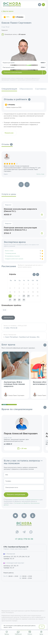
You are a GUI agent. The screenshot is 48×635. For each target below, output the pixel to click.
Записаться (8, 317)
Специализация (9, 89)
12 (37, 288)
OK (42, 626)
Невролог (8, 205)
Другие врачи (7, 11)
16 (24, 292)
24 (28, 296)
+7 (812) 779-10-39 (24, 539)
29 (19, 299)
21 (14, 296)
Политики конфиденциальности (28, 499)
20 (10, 296)
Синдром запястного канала (14, 258)
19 (37, 292)
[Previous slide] (21, 184)
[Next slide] (27, 184)
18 (33, 292)
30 (24, 299)
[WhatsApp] (17, 532)
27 (10, 299)
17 (28, 292)
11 (32, 288)
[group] (24, 164)
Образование (26, 89)
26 (38, 296)
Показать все (9, 133)
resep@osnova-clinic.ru (24, 630)
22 (19, 296)
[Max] (30, 532)
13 (10, 292)
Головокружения (10, 253)
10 (28, 288)
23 (24, 296)
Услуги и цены (9, 194)
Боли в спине (9, 250)
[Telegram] (24, 532)
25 (33, 296)
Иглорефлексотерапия (12, 256)
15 (19, 292)
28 (15, 299)
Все (44, 345)
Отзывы (7, 144)
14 (14, 292)
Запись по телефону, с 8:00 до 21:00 (24, 327)
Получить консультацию (13, 72)
